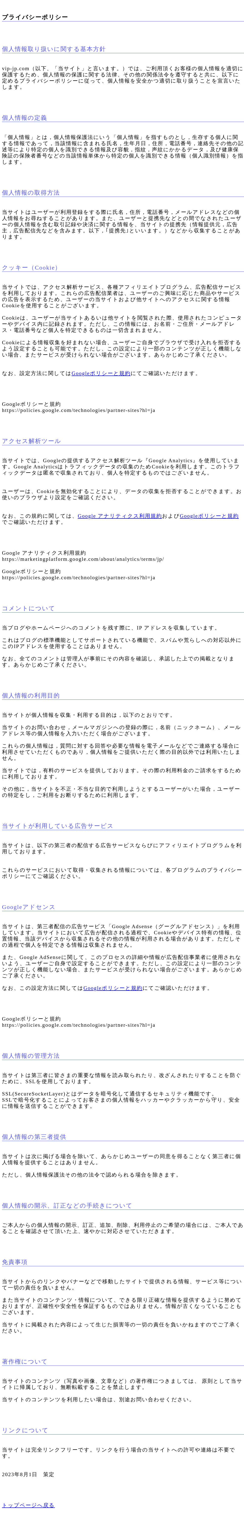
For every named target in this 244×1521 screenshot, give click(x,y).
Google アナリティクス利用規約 (120, 516)
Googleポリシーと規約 (101, 373)
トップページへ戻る (28, 1505)
